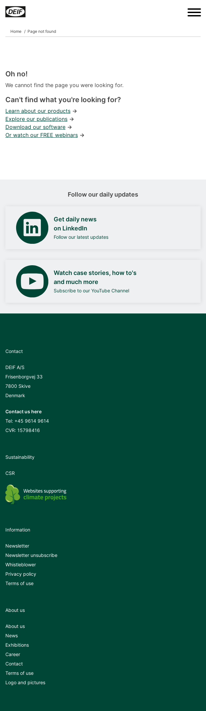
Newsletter (17, 546)
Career (12, 654)
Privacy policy (20, 574)
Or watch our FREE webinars (41, 135)
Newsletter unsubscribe (31, 555)
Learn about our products (37, 111)
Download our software (35, 127)
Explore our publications (36, 119)
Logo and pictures (25, 682)
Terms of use (19, 583)
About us (15, 626)
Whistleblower (20, 564)
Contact (14, 663)
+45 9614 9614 (31, 421)
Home (15, 31)
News (11, 635)
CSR (10, 473)
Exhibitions (17, 645)
